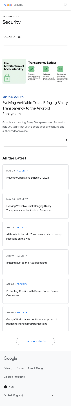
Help (9, 387)
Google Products (14, 376)
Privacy (8, 368)
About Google (36, 368)
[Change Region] (29, 395)
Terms (20, 368)
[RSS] (19, 36)
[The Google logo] (10, 358)
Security (18, 4)
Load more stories (35, 341)
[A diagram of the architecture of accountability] (35, 71)
